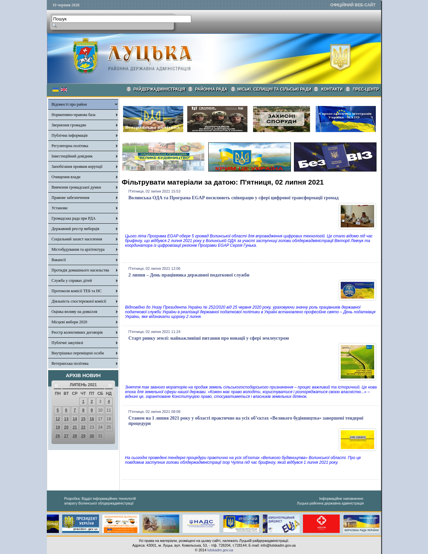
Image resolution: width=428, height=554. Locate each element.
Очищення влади (65, 177)
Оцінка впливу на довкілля (74, 311)
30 (92, 436)
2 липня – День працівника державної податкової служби (188, 275)
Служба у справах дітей (71, 280)
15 (83, 419)
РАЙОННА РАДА (211, 89)
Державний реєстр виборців (75, 228)
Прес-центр (366, 89)
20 (66, 427)
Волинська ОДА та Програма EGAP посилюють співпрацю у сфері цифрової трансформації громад (233, 197)
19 (58, 427)
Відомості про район (69, 104)
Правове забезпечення (70, 197)
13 (66, 419)
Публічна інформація (69, 135)
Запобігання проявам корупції (76, 166)
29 (83, 436)
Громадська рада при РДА (73, 218)
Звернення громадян (68, 125)
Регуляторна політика (69, 145)
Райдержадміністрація (159, 89)
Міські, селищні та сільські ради (274, 89)
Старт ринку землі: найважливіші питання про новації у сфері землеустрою (208, 338)
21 (75, 427)
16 (92, 419)
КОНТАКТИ (332, 89)
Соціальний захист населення (76, 239)
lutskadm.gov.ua (220, 550)
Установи (59, 208)
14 (75, 419)
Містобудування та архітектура (78, 249)
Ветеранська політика (70, 363)
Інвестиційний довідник (72, 156)
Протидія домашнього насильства (80, 270)
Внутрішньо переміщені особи (77, 353)
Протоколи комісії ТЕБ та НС (76, 291)
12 (58, 419)
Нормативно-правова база (73, 114)
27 (66, 436)
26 (58, 436)
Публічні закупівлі (67, 342)
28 (75, 436)
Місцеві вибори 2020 (69, 322)
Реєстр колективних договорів (77, 332)
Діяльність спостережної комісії (78, 301)
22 (83, 427)
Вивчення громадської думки (76, 187)
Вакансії (58, 259)
